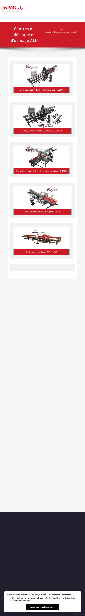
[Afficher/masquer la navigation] (78, 17)
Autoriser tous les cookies (42, 607)
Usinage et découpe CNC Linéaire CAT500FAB (42, 130)
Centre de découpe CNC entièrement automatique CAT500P (41, 171)
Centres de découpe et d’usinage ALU (63, 32)
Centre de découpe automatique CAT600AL (42, 211)
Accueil (62, 29)
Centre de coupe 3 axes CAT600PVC (41, 252)
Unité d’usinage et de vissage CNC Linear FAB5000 (41, 90)
